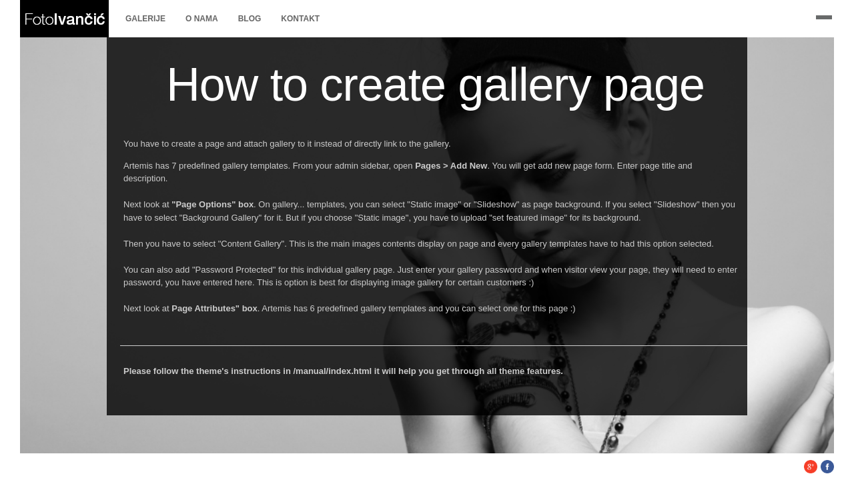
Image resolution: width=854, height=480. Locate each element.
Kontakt (300, 18)
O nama (201, 18)
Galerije (145, 18)
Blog (250, 18)
